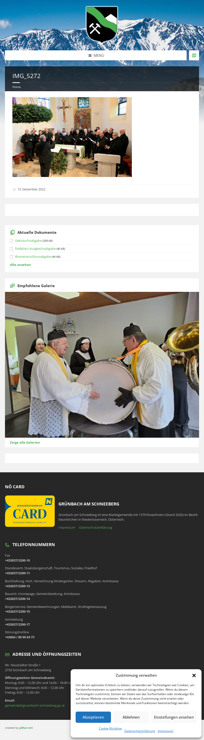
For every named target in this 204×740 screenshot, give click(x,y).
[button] (194, 675)
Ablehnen (131, 717)
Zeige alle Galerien (25, 442)
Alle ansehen (20, 264)
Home (16, 87)
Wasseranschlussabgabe (33, 256)
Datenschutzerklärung (139, 731)
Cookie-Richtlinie (110, 728)
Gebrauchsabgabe (28, 240)
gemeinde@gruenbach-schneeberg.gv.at (35, 705)
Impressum (165, 731)
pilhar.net (26, 728)
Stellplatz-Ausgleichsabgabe (35, 248)
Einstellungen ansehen (174, 717)
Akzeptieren (93, 717)
